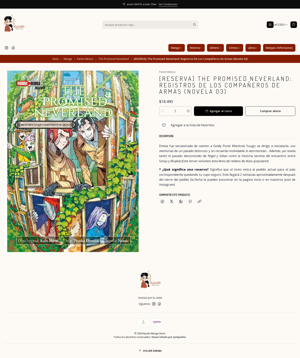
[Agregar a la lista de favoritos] (186, 125)
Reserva (196, 48)
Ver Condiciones (168, 4)
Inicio (56, 59)
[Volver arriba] (150, 350)
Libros (253, 48)
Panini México (85, 59)
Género (215, 48)
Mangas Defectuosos (279, 48)
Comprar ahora (270, 111)
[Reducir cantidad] (162, 111)
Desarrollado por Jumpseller (169, 337)
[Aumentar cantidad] (188, 111)
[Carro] (294, 24)
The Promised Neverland (113, 59)
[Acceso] (277, 24)
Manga (176, 48)
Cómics (234, 48)
